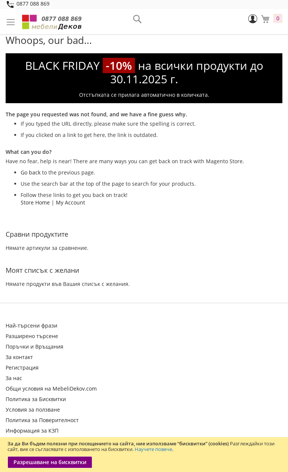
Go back (30, 172)
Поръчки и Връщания (34, 346)
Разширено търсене (32, 336)
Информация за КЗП (32, 430)
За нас (14, 378)
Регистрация (22, 367)
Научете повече (153, 449)
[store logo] (52, 22)
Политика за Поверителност (42, 420)
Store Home (35, 202)
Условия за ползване (33, 409)
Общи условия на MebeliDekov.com (51, 388)
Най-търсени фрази (31, 325)
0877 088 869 (33, 3)
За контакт (19, 357)
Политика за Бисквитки (36, 399)
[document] (144, 454)
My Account (70, 202)
